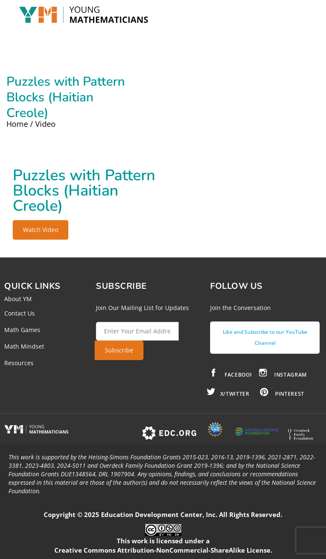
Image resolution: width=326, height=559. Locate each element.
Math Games (22, 330)
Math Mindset (24, 346)
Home (17, 124)
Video (45, 124)
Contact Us (19, 313)
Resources (19, 363)
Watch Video (40, 230)
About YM (18, 299)
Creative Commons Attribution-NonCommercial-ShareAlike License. (163, 550)
